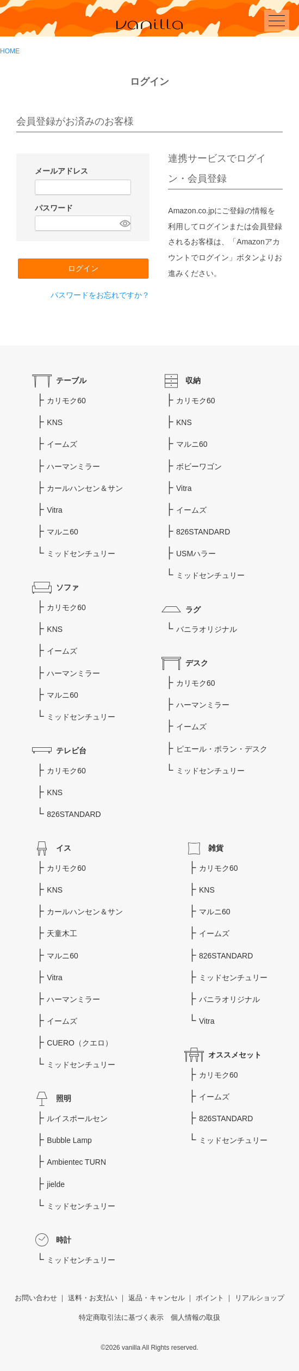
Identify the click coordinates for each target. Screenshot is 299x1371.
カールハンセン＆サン (85, 488)
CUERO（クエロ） (80, 1042)
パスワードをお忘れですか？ (100, 295)
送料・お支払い (92, 1298)
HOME (10, 51)
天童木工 (62, 933)
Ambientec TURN (76, 1162)
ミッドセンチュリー (81, 553)
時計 (63, 1239)
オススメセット (234, 1054)
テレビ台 (71, 750)
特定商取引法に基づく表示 (121, 1317)
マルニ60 (62, 531)
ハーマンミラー (73, 466)
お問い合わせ (36, 1298)
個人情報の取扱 (195, 1317)
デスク (196, 663)
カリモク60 (66, 400)
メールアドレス (62, 171)
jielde (56, 1184)
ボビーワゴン (199, 466)
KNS (55, 422)
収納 (193, 380)
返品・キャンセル (156, 1298)
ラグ (193, 609)
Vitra (55, 510)
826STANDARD (74, 814)
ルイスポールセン (77, 1118)
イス (63, 848)
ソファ (67, 587)
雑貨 (215, 848)
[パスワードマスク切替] (123, 223)
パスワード (55, 208)
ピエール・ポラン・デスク (221, 749)
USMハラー (196, 553)
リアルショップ (259, 1298)
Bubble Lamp (69, 1140)
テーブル (71, 380)
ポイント (210, 1298)
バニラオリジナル (206, 629)
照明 (63, 1098)
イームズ (62, 444)
